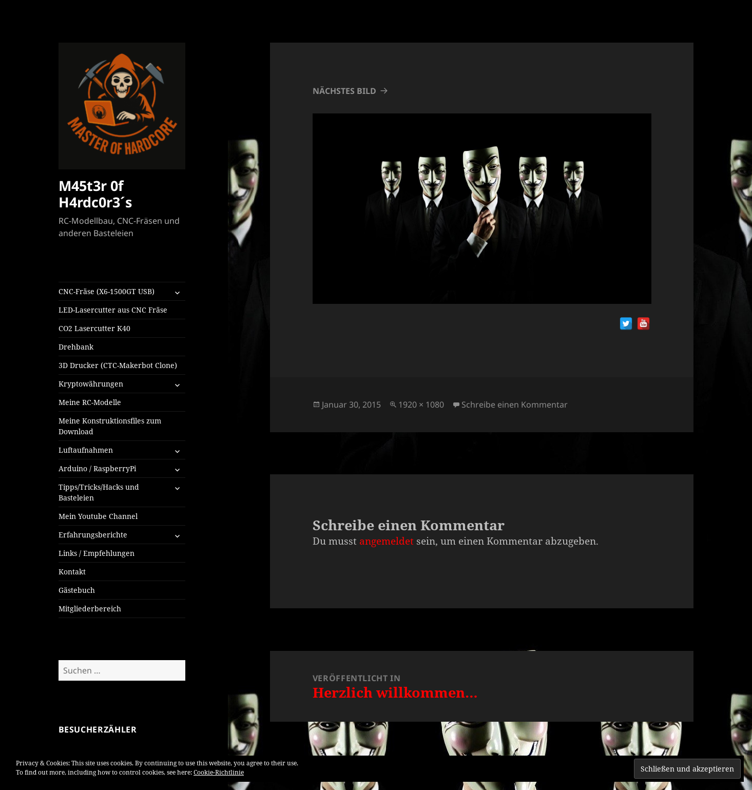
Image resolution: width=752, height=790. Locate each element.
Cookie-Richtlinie (219, 772)
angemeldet (386, 541)
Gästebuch (77, 590)
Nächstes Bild (344, 91)
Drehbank (76, 347)
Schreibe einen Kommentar (514, 404)
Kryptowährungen (91, 384)
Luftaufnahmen (86, 450)
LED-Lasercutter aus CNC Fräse (113, 310)
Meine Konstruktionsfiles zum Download (110, 426)
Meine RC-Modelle (90, 402)
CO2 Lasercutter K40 (94, 328)
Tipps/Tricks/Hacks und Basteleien (99, 492)
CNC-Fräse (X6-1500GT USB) (107, 291)
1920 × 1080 (421, 404)
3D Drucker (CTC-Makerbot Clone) (118, 365)
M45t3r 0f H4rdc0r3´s (95, 193)
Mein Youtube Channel (98, 516)
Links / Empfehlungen (96, 553)
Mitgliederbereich (90, 608)
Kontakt (72, 571)
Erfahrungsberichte (93, 534)
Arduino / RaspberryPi (97, 468)
